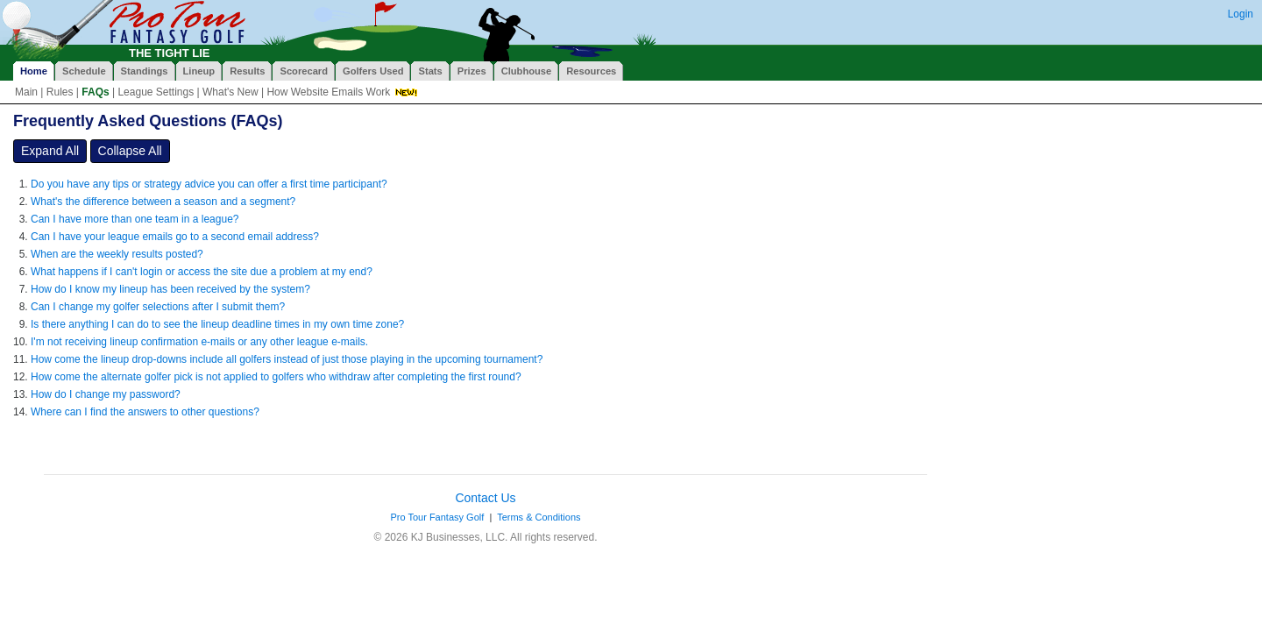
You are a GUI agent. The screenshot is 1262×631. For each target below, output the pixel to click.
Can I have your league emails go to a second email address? (175, 236)
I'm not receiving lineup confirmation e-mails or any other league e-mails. (199, 342)
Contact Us (485, 498)
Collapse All (130, 151)
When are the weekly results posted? (117, 254)
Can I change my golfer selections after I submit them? (158, 307)
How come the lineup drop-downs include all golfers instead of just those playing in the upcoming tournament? (286, 359)
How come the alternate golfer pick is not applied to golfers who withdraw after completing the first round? (276, 377)
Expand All (50, 151)
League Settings (155, 92)
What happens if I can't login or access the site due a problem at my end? (201, 272)
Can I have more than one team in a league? (135, 219)
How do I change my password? (106, 394)
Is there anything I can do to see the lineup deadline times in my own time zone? (217, 324)
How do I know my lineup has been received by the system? (170, 289)
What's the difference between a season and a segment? (163, 201)
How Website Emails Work (328, 92)
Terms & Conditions (538, 517)
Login (1240, 14)
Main (26, 92)
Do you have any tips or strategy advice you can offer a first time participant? (209, 184)
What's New (230, 92)
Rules (60, 92)
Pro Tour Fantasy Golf (437, 517)
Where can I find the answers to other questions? (145, 412)
